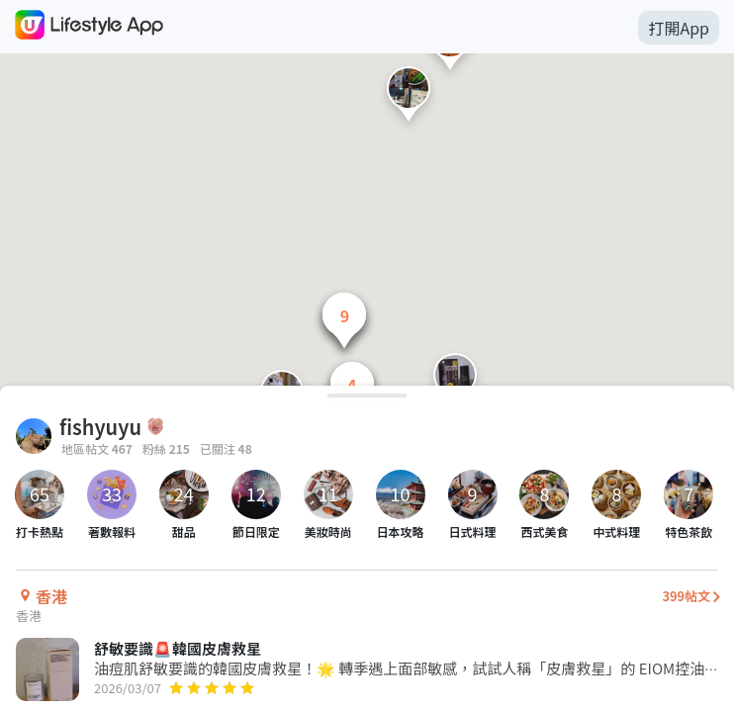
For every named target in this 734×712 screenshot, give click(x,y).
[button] (408, 98)
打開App (678, 28)
